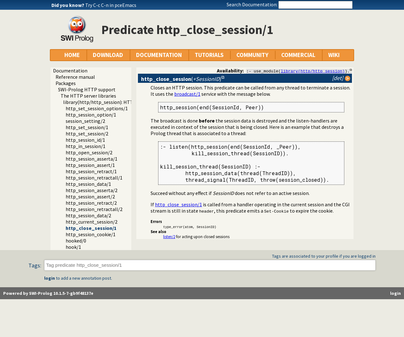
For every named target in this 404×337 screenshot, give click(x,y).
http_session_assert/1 (90, 165)
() (181, 79)
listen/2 (169, 236)
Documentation (70, 70)
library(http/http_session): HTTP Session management (123, 102)
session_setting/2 (85, 121)
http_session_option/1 (91, 114)
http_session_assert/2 (90, 196)
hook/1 (73, 247)
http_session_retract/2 (91, 203)
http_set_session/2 (87, 133)
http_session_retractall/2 (94, 209)
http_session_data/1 (88, 184)
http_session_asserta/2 (91, 190)
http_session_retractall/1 (94, 177)
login (49, 278)
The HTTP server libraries (88, 96)
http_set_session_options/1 (97, 108)
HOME (72, 55)
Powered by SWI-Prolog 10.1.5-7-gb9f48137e (48, 293)
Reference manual (75, 77)
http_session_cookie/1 (91, 234)
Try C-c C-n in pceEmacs (110, 5)
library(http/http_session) (313, 71)
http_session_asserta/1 (91, 159)
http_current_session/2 (91, 222)
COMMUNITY (252, 55)
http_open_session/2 (89, 152)
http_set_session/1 (87, 127)
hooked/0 (76, 240)
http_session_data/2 (88, 215)
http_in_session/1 (85, 146)
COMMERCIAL (298, 55)
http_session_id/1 (85, 140)
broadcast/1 (187, 94)
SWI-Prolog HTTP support (87, 89)
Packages (66, 83)
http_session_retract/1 (91, 171)
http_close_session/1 (91, 228)
